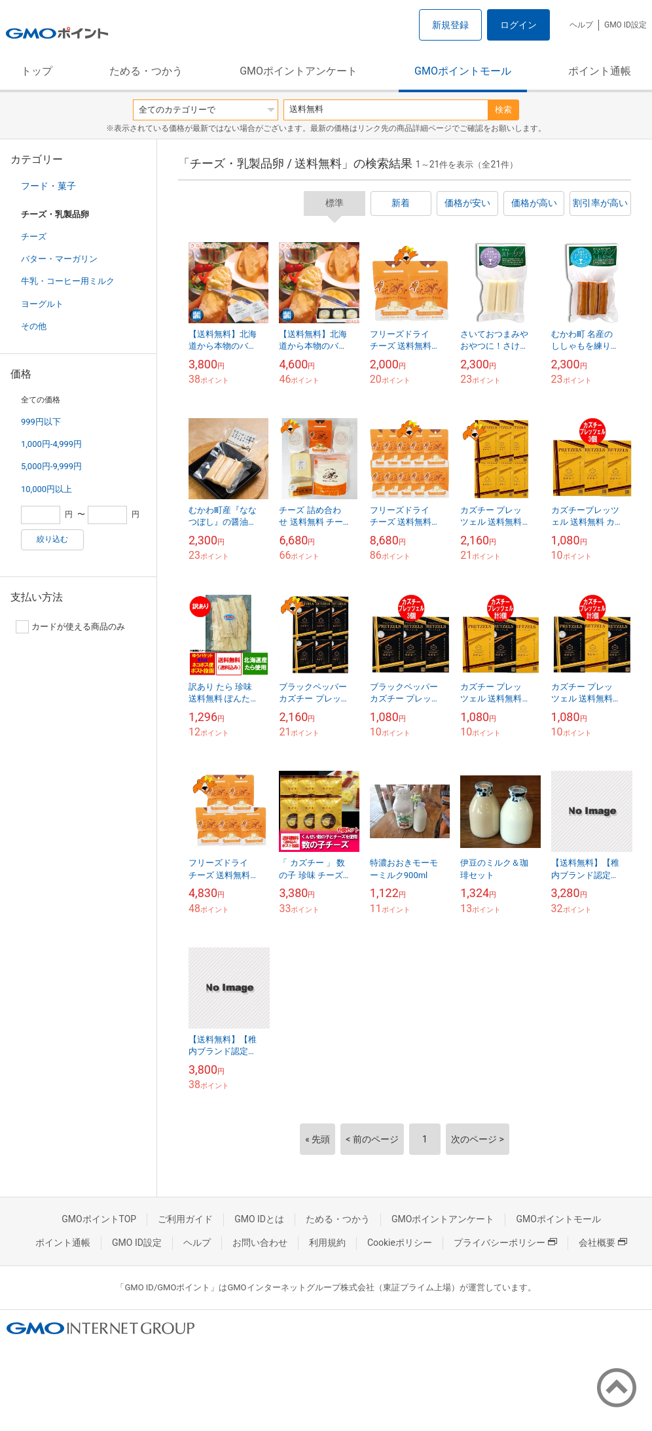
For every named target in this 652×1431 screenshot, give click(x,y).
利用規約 (327, 1242)
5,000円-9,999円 (51, 466)
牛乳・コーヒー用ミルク (68, 281)
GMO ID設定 (625, 24)
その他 (33, 326)
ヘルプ (581, 24)
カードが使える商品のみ (70, 626)
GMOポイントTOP (99, 1219)
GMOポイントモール (462, 71)
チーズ (33, 236)
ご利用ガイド (185, 1219)
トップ (36, 71)
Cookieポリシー (399, 1242)
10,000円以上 (46, 489)
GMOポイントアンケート (298, 71)
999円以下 (41, 422)
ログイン (518, 25)
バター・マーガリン (59, 259)
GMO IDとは (259, 1219)
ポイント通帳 (599, 71)
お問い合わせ (259, 1242)
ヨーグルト (42, 304)
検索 (503, 110)
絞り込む (52, 539)
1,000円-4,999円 (51, 444)
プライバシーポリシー (505, 1242)
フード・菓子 (48, 186)
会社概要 (603, 1242)
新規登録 (450, 25)
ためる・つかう (146, 71)
